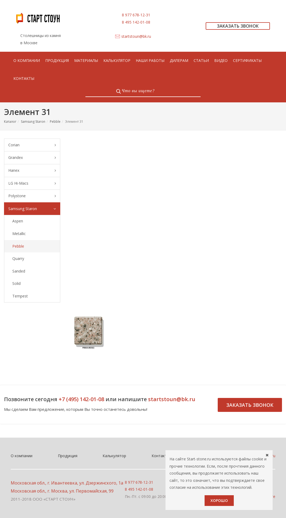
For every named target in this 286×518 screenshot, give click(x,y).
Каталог (10, 121)
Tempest (20, 296)
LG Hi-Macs (32, 183)
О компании (21, 455)
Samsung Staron (33, 121)
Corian (32, 145)
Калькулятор (114, 455)
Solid (16, 283)
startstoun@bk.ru (136, 36)
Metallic (19, 233)
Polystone (32, 196)
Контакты (161, 455)
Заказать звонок (249, 405)
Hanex (32, 170)
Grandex (32, 157)
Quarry (18, 258)
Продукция (67, 455)
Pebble (55, 121)
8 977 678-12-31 (136, 14)
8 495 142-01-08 (136, 22)
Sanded (18, 271)
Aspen (17, 220)
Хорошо (219, 500)
